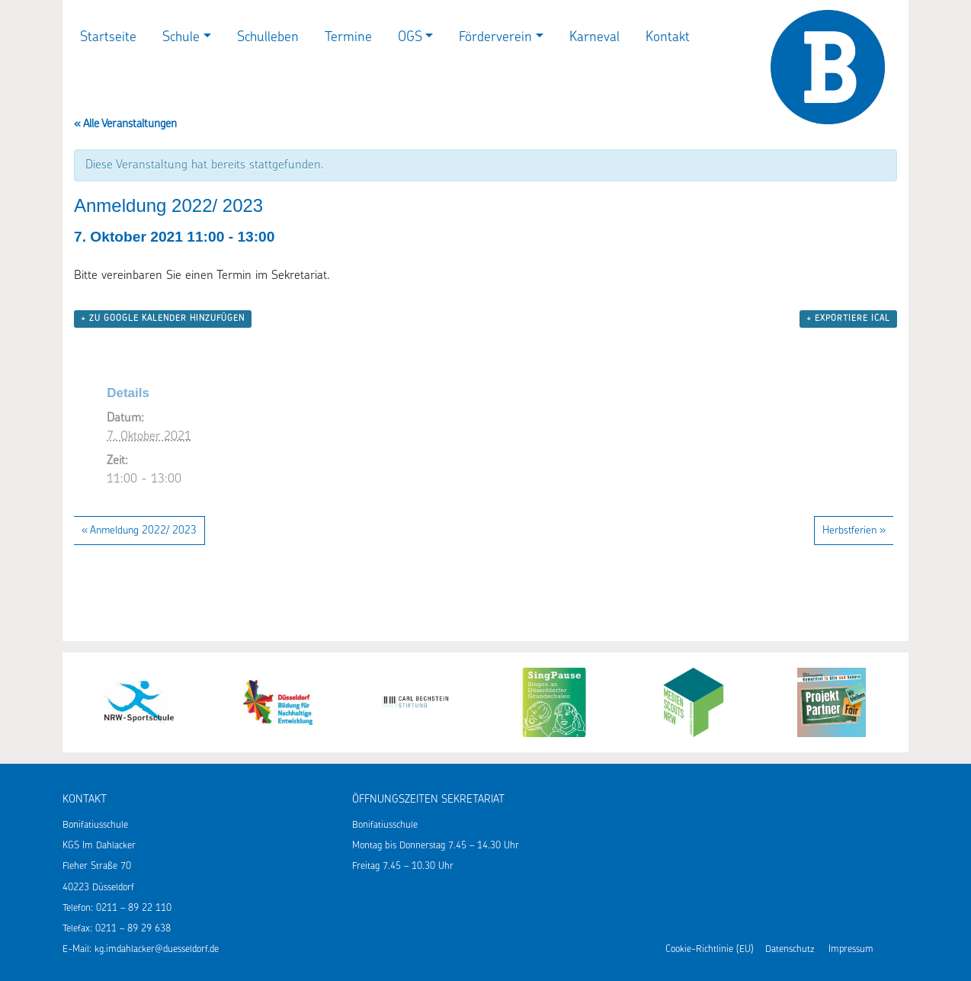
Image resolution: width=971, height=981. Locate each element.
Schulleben (268, 37)
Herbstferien (854, 531)
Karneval (594, 37)
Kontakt (668, 37)
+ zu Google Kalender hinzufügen (163, 319)
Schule (181, 37)
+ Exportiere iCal (848, 319)
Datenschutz (789, 949)
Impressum (850, 949)
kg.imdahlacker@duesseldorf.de (157, 949)
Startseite (108, 37)
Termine (348, 37)
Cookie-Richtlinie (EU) (709, 949)
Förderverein (495, 37)
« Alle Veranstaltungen (125, 124)
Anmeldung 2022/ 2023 (139, 531)
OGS (410, 37)
